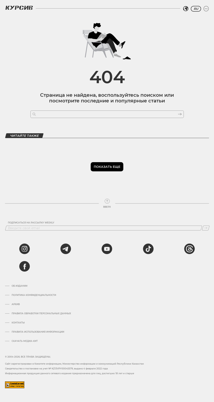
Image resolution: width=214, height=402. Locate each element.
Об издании (19, 286)
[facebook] (24, 266)
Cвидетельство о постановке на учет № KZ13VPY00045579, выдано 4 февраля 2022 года (56, 368)
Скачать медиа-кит (25, 341)
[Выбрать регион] (186, 9)
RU (196, 9)
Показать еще (107, 167)
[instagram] (24, 249)
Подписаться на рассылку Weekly (31, 222)
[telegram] (65, 249)
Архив (16, 304)
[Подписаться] (206, 228)
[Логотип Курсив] (19, 7)
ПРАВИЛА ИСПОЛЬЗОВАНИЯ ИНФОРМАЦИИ (38, 332)
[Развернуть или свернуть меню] (206, 9)
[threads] (189, 249)
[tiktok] (148, 249)
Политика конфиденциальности (34, 295)
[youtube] (107, 249)
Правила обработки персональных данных (41, 313)
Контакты (18, 322)
